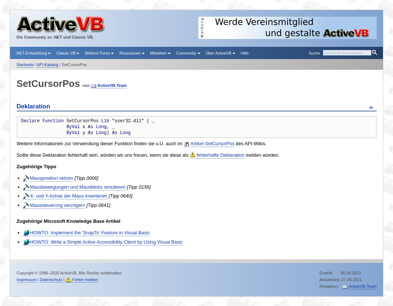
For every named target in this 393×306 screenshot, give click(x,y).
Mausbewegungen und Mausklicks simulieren (78, 187)
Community (188, 53)
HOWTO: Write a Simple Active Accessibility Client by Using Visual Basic (106, 242)
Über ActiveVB (220, 53)
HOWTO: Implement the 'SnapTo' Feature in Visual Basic (90, 232)
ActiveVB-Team (112, 85)
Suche (314, 53)
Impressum (27, 279)
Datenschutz (51, 279)
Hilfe (245, 53)
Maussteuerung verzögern (57, 205)
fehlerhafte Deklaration (220, 155)
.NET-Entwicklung (33, 53)
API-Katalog (47, 64)
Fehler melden (85, 279)
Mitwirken (160, 53)
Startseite (25, 64)
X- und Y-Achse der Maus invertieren (68, 196)
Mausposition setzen (52, 178)
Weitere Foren (99, 53)
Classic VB (67, 53)
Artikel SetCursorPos (213, 143)
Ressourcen (131, 53)
